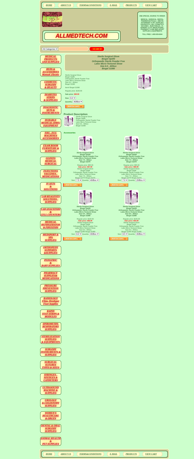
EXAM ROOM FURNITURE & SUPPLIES (50, 148)
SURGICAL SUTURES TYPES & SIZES (50, 365)
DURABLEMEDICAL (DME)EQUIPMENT (50, 123)
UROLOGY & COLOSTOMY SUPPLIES (50, 403)
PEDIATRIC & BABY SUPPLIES (51, 263)
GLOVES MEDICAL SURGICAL (51, 161)
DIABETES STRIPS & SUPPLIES (51, 97)
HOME (49, 5)
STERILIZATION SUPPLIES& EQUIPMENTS (51, 339)
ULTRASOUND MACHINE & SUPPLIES (51, 390)
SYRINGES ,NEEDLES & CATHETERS (51, 378)
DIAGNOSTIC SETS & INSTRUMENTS (50, 110)
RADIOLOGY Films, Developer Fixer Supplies (50, 301)
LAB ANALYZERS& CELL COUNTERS (51, 212)
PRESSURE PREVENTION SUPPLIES (51, 288)
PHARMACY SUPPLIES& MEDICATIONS (50, 276)
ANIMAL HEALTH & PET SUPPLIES (51, 441)
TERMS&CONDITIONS (90, 5)
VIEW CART (151, 5)
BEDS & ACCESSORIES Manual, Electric (50, 72)
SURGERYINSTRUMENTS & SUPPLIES (50, 352)
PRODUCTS (131, 5)
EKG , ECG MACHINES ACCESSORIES (50, 136)
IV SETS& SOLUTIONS (51, 187)
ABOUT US (66, 5)
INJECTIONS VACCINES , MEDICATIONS (50, 174)
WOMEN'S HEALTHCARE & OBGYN (50, 416)
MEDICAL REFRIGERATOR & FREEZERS (50, 225)
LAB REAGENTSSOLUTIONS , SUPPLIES (51, 199)
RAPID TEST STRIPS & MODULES (50, 314)
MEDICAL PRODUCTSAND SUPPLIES (50, 59)
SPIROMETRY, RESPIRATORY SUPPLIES (51, 327)
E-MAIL (113, 5)
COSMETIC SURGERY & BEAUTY (50, 85)
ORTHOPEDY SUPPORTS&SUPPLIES (50, 250)
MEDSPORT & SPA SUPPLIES (51, 237)
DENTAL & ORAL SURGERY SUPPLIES (50, 428)
